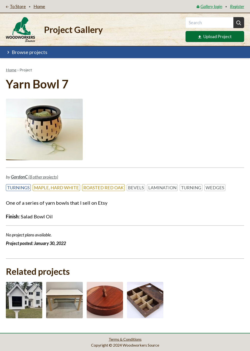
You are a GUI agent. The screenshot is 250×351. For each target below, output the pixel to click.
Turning (191, 187)
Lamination (162, 187)
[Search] (238, 22)
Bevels (136, 187)
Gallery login (209, 6)
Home (11, 69)
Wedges (215, 187)
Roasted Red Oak (103, 187)
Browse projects (26, 52)
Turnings (18, 187)
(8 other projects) (34, 177)
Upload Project (215, 36)
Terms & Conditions (125, 339)
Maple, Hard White (56, 187)
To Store (16, 6)
